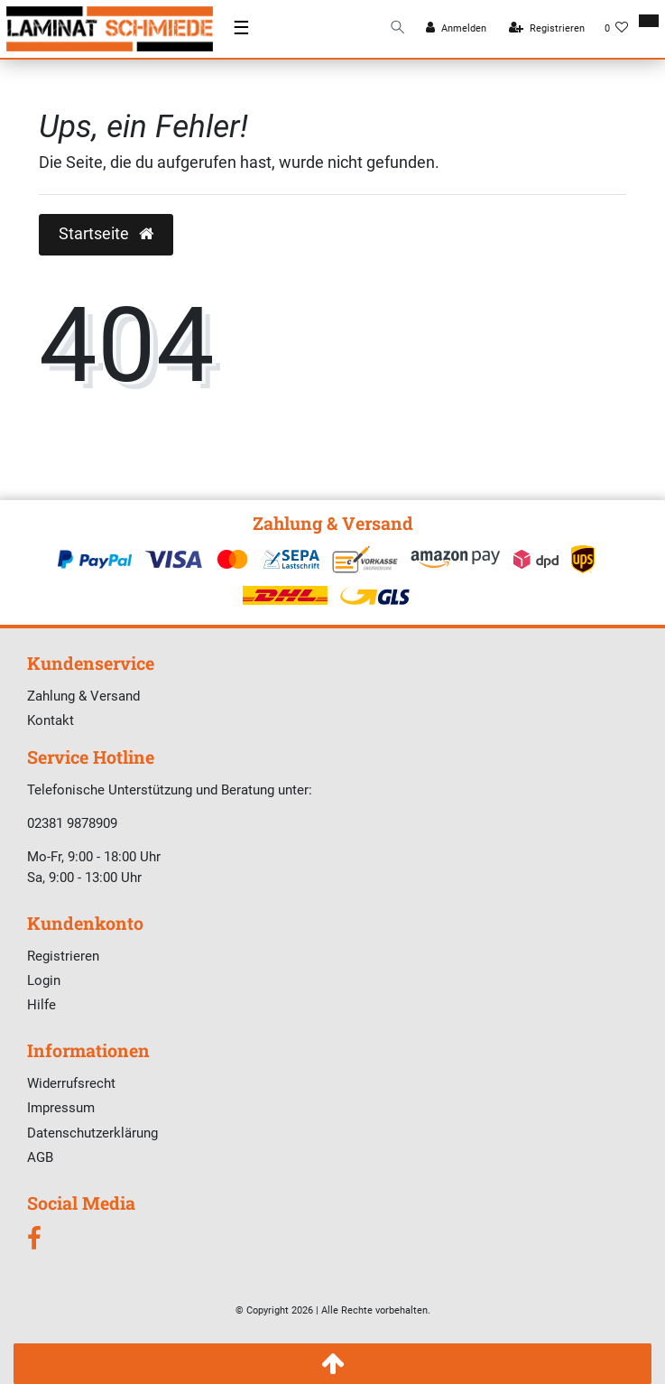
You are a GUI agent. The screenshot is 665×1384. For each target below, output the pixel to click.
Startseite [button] (106, 234)
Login (43, 980)
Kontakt (50, 720)
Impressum (61, 1108)
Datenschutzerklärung (92, 1133)
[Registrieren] (547, 28)
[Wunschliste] (617, 28)
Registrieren (63, 956)
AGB (40, 1157)
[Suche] (398, 28)
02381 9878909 (72, 823)
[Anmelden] (456, 28)
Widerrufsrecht (71, 1083)
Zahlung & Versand (83, 696)
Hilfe (41, 1005)
